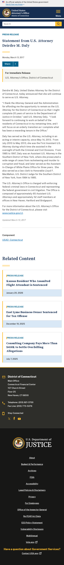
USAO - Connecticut (12, 240)
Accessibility (32, 484)
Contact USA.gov (32, 553)
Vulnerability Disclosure (32, 529)
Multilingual (32, 536)
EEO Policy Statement (32, 523)
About (32, 458)
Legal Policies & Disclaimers (32, 490)
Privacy (32, 497)
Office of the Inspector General (32, 510)
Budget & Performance (32, 464)
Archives (32, 471)
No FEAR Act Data (32, 516)
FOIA (32, 477)
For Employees (32, 503)
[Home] (16, 16)
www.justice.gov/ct (12, 213)
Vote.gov (32, 542)
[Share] (10, 64)
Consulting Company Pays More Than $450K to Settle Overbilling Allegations (31, 347)
